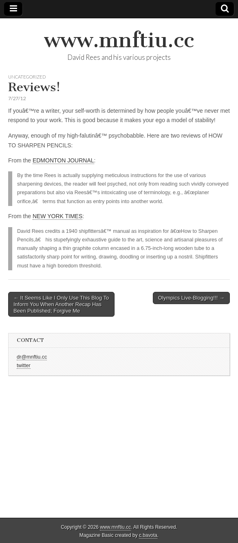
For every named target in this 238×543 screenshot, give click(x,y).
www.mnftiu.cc (119, 40)
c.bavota (148, 535)
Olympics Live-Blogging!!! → (191, 298)
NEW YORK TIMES (57, 216)
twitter (24, 365)
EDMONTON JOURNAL (63, 160)
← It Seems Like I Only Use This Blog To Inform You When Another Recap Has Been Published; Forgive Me (61, 304)
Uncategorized (27, 76)
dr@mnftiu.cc (32, 357)
